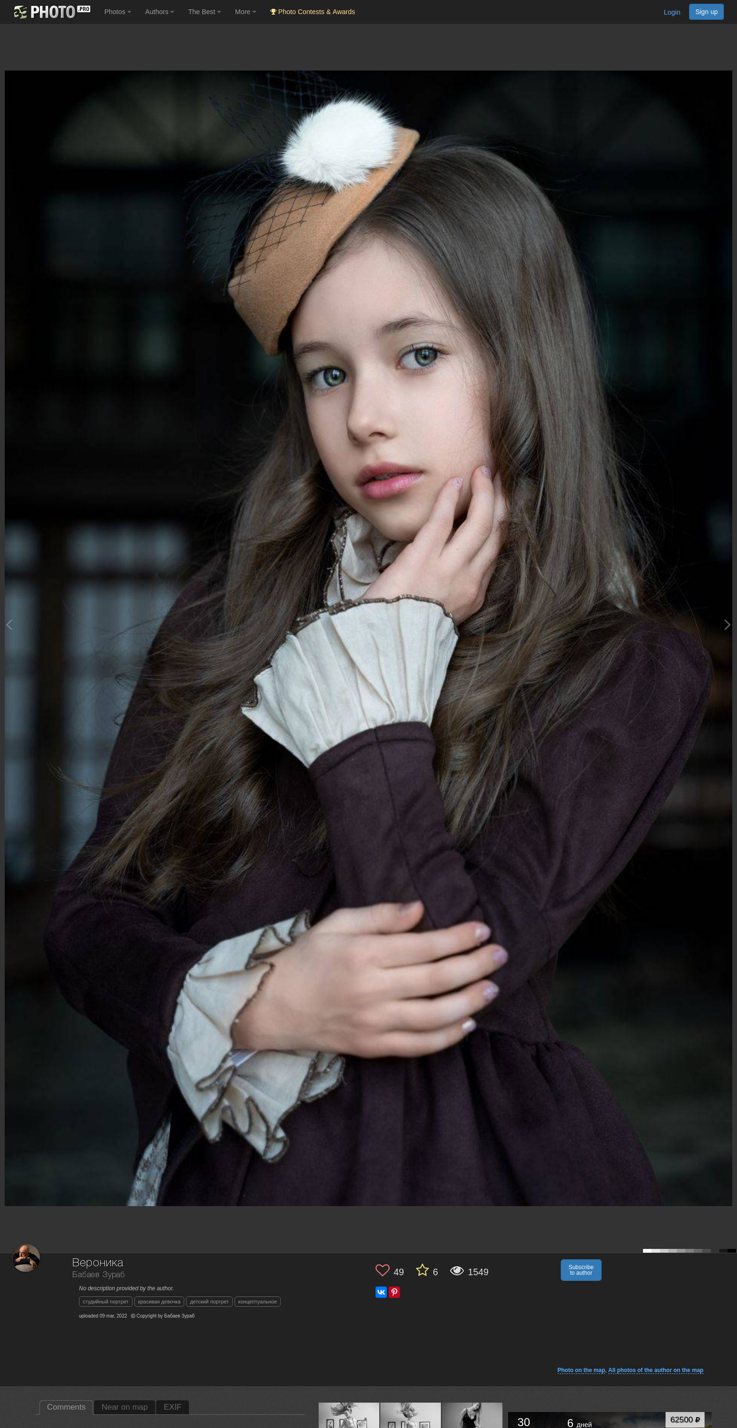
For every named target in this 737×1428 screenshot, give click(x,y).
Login (672, 12)
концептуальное (257, 1301)
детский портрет (209, 1301)
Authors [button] (159, 11)
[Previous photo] (9, 624)
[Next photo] (727, 624)
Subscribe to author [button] (581, 1270)
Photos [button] (117, 11)
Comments (66, 1407)
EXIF (172, 1407)
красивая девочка (159, 1301)
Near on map (125, 1407)
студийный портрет (106, 1301)
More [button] (245, 11)
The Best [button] (204, 11)
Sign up (706, 11)
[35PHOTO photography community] (51, 12)
